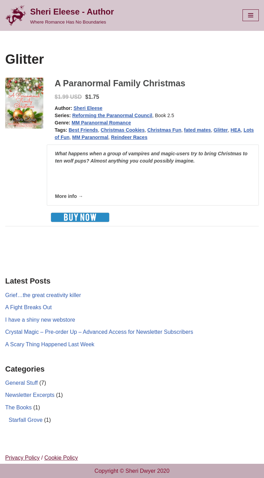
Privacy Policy (22, 458)
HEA (236, 130)
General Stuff (21, 383)
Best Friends (83, 130)
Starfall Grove (26, 420)
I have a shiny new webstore (40, 320)
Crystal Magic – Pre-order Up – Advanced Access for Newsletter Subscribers (99, 332)
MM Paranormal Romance (101, 122)
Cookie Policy (61, 458)
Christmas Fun (164, 130)
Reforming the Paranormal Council (112, 115)
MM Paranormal (90, 137)
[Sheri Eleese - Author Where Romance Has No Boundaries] (59, 15)
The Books (18, 407)
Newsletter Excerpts (29, 395)
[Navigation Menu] (251, 15)
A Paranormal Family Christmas (120, 83)
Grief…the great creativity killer (43, 295)
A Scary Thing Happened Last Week (49, 344)
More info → (69, 196)
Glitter (221, 130)
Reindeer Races (129, 137)
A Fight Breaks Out (28, 307)
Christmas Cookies (123, 130)
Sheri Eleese (87, 108)
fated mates (197, 130)
